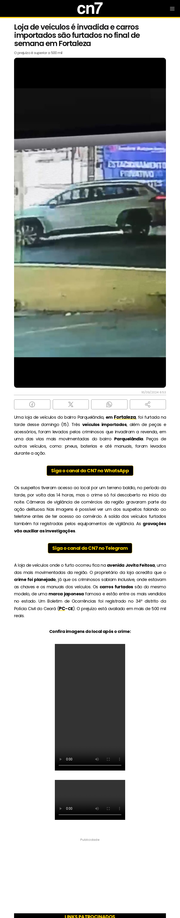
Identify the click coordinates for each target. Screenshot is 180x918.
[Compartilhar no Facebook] (32, 404)
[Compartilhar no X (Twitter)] (71, 404)
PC (62, 608)
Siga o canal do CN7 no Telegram (90, 548)
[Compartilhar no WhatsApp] (109, 404)
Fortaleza (125, 417)
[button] (148, 404)
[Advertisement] (90, 877)
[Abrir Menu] (172, 9)
